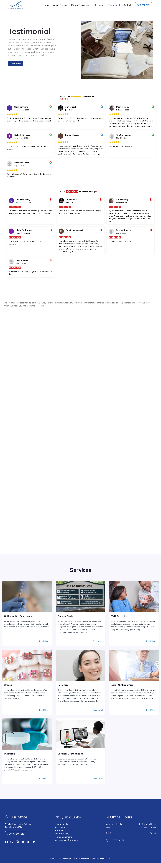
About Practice (60, 5)
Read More (15, 63)
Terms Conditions (63, 836)
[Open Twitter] (28, 842)
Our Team (60, 827)
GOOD (62, 192)
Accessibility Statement (67, 840)
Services (98, 5)
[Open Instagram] (17, 842)
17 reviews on (88, 96)
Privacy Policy (62, 833)
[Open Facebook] (6, 842)
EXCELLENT (65, 96)
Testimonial (114, 5)
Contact (127, 5)
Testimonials (61, 824)
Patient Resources (80, 5)
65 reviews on (85, 192)
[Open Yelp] (23, 842)
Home (47, 5)
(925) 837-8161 (143, 5)
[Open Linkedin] (33, 842)
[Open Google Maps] (11, 842)
